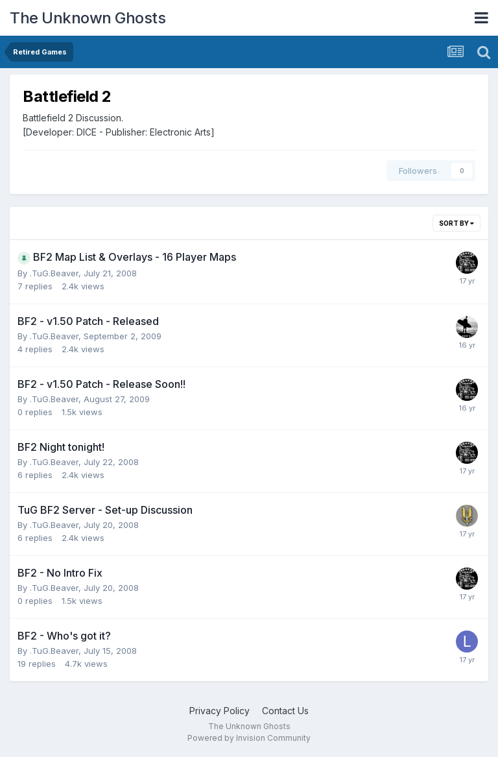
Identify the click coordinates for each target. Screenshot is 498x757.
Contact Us (285, 710)
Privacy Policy (219, 710)
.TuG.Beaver (54, 273)
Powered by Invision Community (249, 738)
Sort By (456, 223)
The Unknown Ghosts (87, 17)
